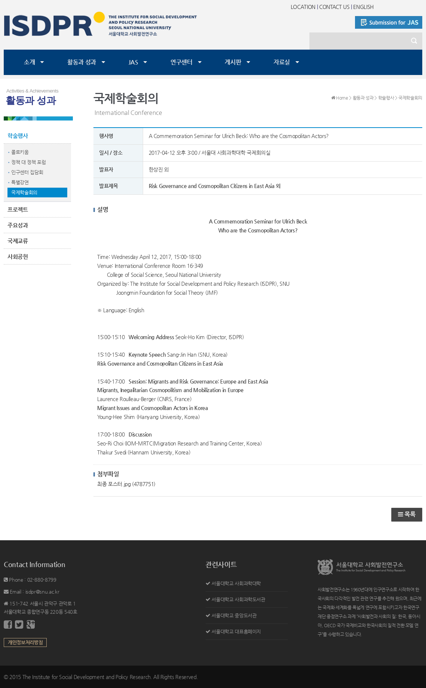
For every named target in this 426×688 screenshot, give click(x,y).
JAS (133, 62)
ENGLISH (363, 7)
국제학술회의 (24, 192)
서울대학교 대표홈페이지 (236, 631)
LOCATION (303, 7)
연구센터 (181, 62)
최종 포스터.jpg (126, 484)
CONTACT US (334, 7)
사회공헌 (17, 256)
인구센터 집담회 (27, 172)
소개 (29, 62)
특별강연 (20, 182)
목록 (407, 514)
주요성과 (17, 225)
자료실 (282, 62)
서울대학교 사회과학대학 (236, 583)
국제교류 (17, 241)
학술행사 (17, 135)
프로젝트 (17, 209)
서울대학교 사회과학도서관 (238, 599)
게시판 (233, 62)
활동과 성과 (81, 62)
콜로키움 (20, 152)
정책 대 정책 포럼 (28, 162)
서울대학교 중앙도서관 (234, 615)
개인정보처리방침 (25, 642)
